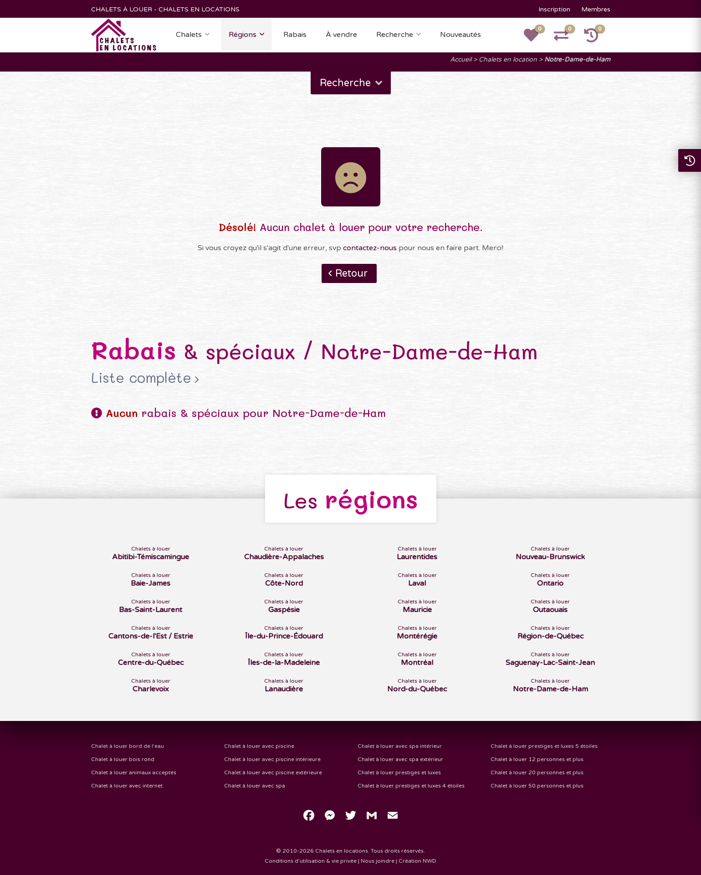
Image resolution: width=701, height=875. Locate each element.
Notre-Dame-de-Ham (577, 59)
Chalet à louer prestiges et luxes (399, 772)
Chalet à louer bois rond (122, 759)
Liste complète (141, 378)
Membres (595, 9)
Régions (242, 34)
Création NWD (417, 861)
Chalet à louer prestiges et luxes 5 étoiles (544, 746)
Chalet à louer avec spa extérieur (400, 759)
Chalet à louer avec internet (127, 785)
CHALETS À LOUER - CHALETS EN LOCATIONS (165, 9)
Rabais (295, 34)
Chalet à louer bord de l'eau (127, 746)
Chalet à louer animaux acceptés (133, 772)
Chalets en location (508, 59)
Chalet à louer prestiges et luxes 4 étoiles (411, 785)
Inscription (554, 9)
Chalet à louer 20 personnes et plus (537, 772)
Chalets (189, 34)
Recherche (394, 34)
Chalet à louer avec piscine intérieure (272, 759)
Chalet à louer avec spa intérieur (400, 746)
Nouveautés (460, 34)
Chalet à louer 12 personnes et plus (537, 759)
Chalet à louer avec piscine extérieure (273, 772)
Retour (351, 273)
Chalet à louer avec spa (254, 785)
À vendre (341, 34)
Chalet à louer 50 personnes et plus (537, 785)
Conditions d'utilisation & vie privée (311, 861)
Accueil (460, 59)
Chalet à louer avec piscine (259, 746)
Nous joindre (377, 861)
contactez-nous (370, 247)
